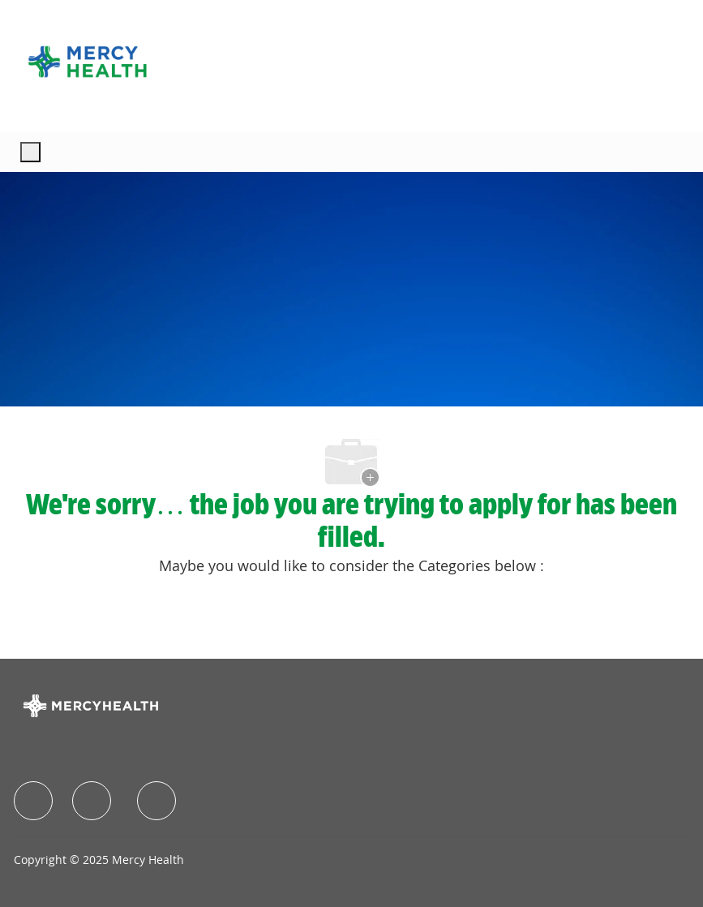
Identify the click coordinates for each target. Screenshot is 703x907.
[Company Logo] (87, 61)
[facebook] (33, 800)
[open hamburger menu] (30, 152)
